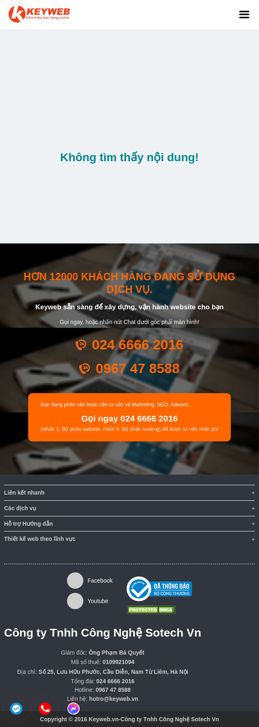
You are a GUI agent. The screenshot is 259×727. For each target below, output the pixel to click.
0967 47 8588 (137, 368)
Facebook (90, 580)
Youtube (87, 601)
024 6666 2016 (137, 344)
